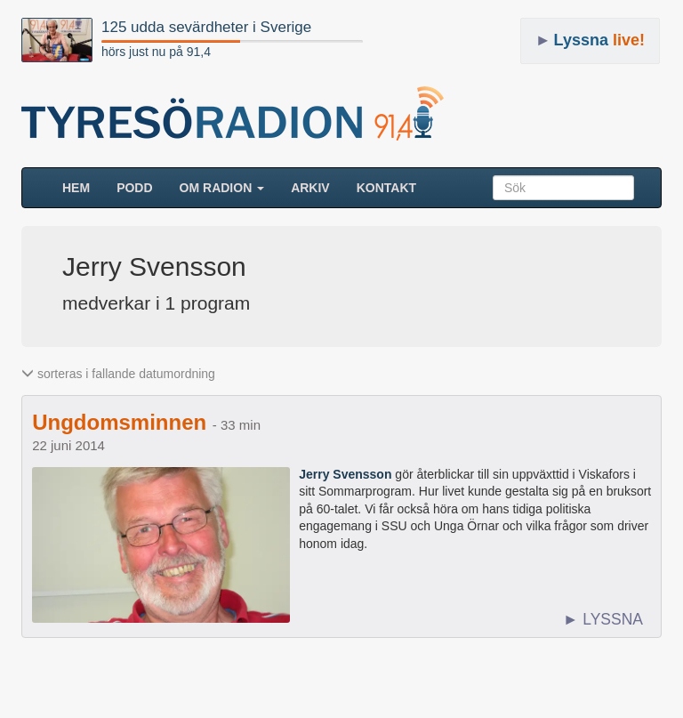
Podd (134, 188)
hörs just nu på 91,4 (156, 51)
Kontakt (386, 188)
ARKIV (310, 188)
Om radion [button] (222, 188)
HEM (82, 186)
